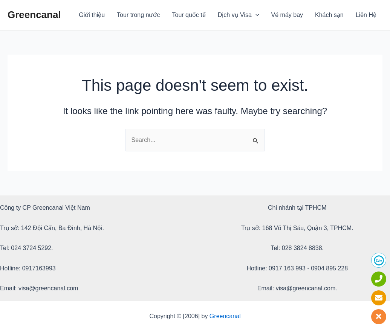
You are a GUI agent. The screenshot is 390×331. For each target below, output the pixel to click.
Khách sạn (329, 15)
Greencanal (34, 14)
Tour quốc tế (189, 15)
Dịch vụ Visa (238, 15)
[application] (255, 15)
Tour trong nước (138, 15)
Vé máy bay (287, 15)
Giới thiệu (92, 15)
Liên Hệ (366, 15)
